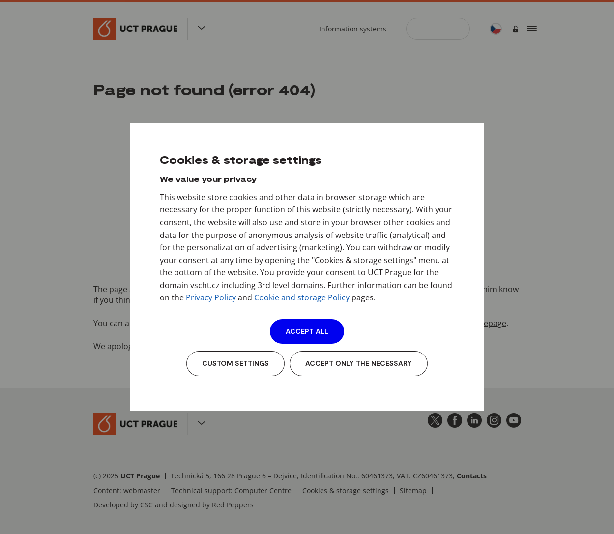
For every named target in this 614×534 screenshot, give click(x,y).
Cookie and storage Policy (302, 297)
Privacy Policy (211, 297)
